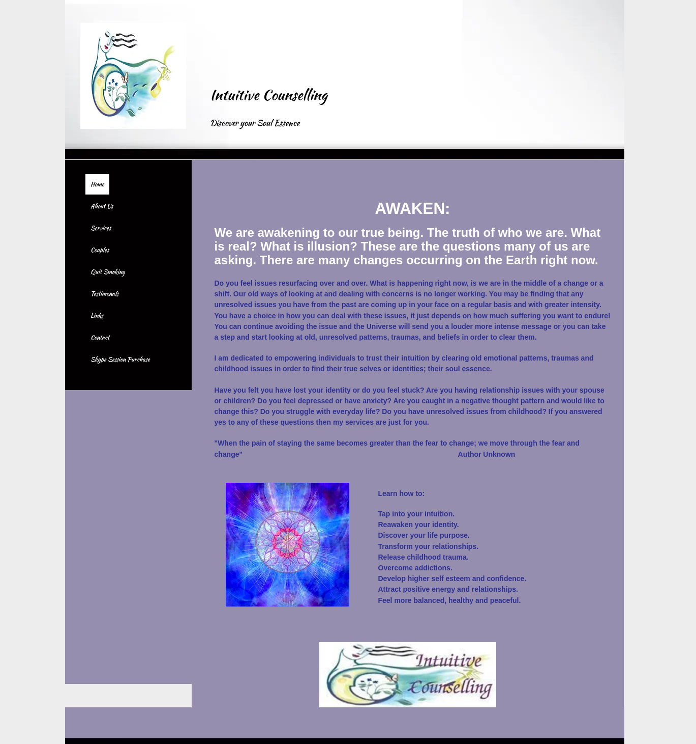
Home (97, 184)
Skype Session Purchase (120, 359)
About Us (101, 206)
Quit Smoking (107, 271)
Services (100, 228)
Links (96, 315)
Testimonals (104, 293)
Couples (99, 249)
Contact (99, 337)
